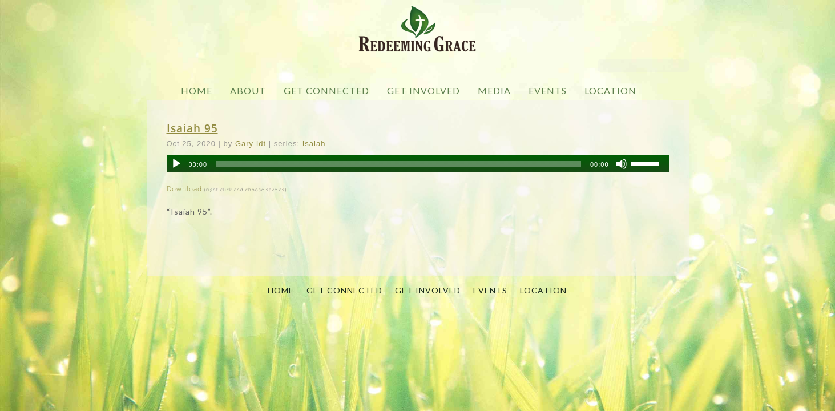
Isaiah (314, 143)
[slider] (398, 164)
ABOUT (248, 90)
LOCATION (610, 90)
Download (184, 189)
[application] (418, 163)
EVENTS (548, 90)
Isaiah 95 (192, 128)
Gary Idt (250, 143)
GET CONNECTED (326, 90)
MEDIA (494, 90)
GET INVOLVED (423, 90)
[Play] (176, 164)
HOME (196, 90)
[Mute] (621, 164)
